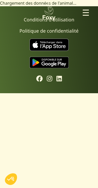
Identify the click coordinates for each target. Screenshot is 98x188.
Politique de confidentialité (48, 31)
